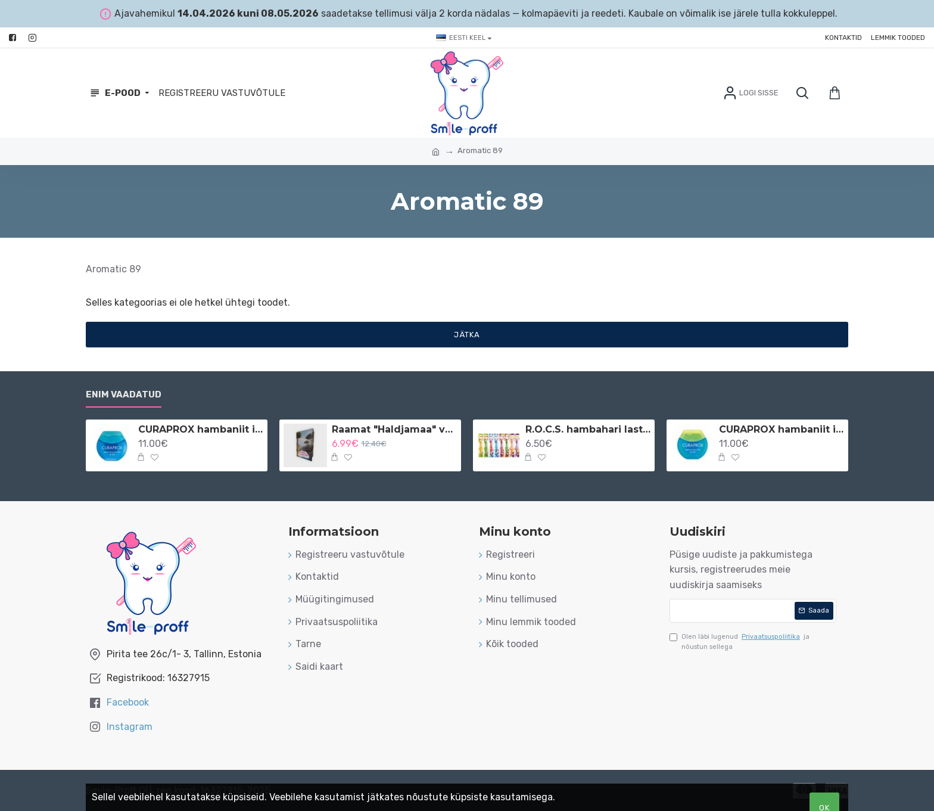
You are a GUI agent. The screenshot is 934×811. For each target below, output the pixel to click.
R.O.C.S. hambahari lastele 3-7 (587, 429)
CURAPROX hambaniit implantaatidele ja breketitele (200, 429)
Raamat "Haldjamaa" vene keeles (394, 429)
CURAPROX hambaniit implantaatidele (781, 429)
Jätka (467, 334)
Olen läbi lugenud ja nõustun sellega (740, 641)
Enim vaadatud (123, 394)
